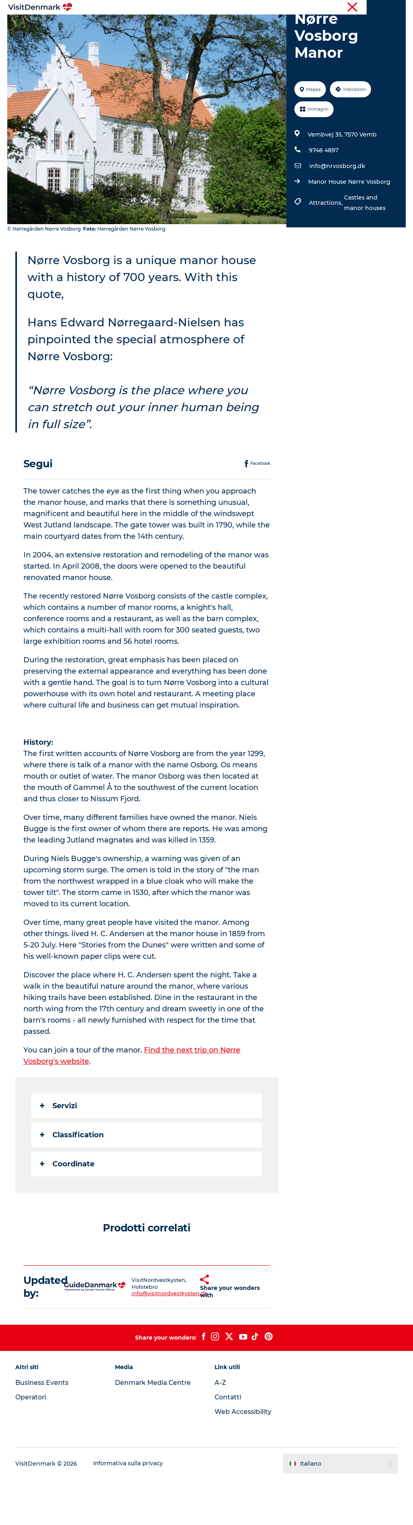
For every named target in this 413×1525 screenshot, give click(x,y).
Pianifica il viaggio (206, 34)
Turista (339, 8)
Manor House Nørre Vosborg (349, 227)
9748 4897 (323, 196)
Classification (72, 1180)
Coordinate (68, 1209)
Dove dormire (274, 26)
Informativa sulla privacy (129, 1509)
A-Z (220, 1429)
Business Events (42, 1429)
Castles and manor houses (364, 249)
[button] (188, 1332)
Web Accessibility (243, 1458)
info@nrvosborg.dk (337, 212)
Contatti (228, 1443)
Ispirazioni (134, 26)
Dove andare (181, 26)
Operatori (367, 8)
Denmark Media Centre (154, 1429)
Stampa (395, 8)
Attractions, (326, 248)
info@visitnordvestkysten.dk (155, 1339)
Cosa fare (227, 26)
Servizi (59, 1151)
